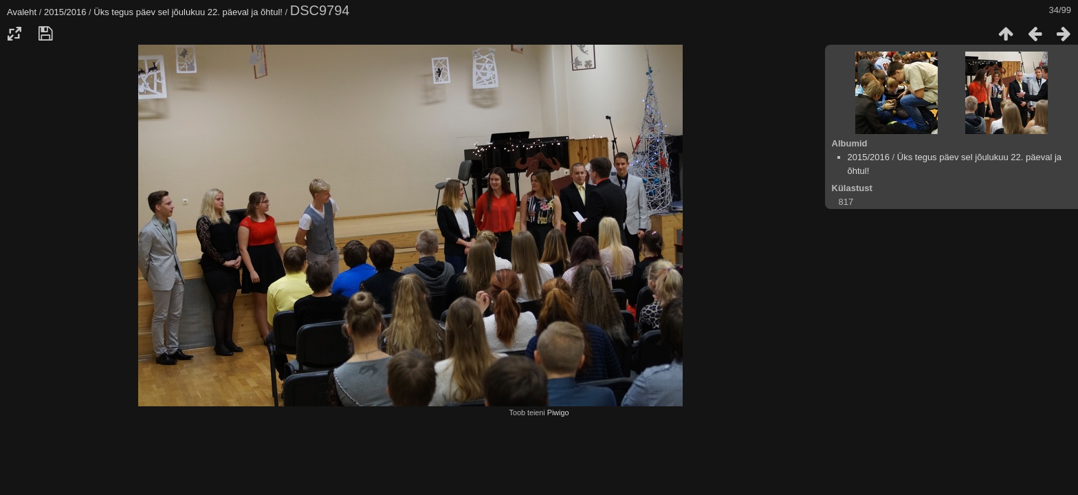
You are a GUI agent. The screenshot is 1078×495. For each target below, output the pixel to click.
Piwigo (558, 412)
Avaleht (21, 12)
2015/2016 (65, 12)
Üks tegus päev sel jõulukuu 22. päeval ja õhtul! (188, 12)
